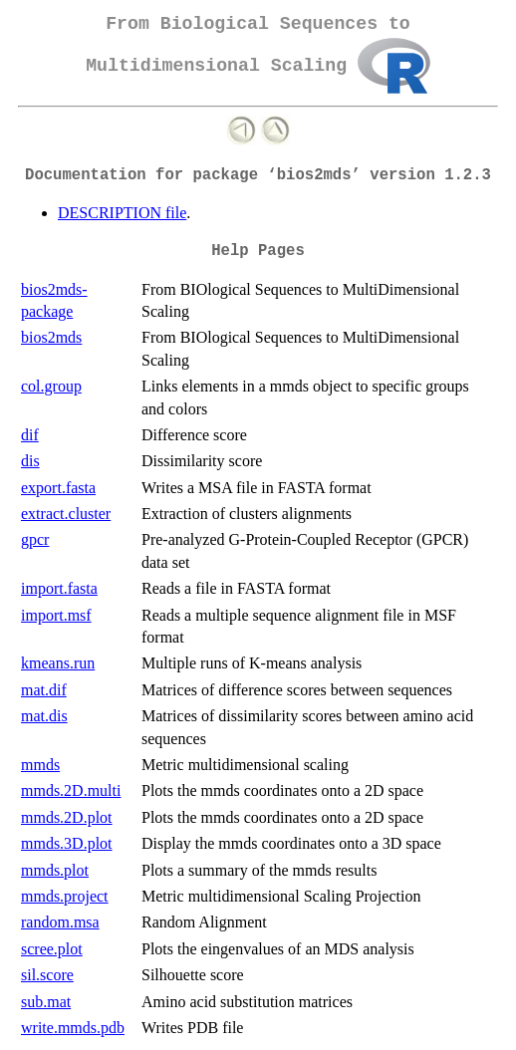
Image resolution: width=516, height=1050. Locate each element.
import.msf (56, 615)
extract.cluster (66, 513)
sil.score (47, 974)
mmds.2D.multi (71, 790)
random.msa (60, 922)
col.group (51, 386)
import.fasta (59, 588)
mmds (40, 764)
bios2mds (51, 337)
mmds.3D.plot (67, 843)
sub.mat (46, 1001)
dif (30, 434)
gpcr (35, 539)
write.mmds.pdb (73, 1027)
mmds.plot (55, 870)
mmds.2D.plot (67, 817)
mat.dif (44, 689)
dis (30, 460)
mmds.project (65, 896)
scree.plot (52, 948)
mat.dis (44, 715)
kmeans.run (58, 663)
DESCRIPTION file (122, 212)
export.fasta (58, 487)
